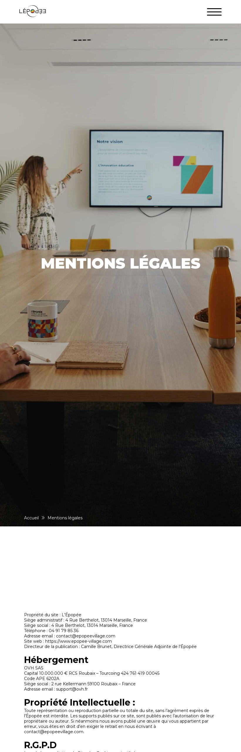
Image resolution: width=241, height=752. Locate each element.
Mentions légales (65, 518)
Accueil (31, 518)
